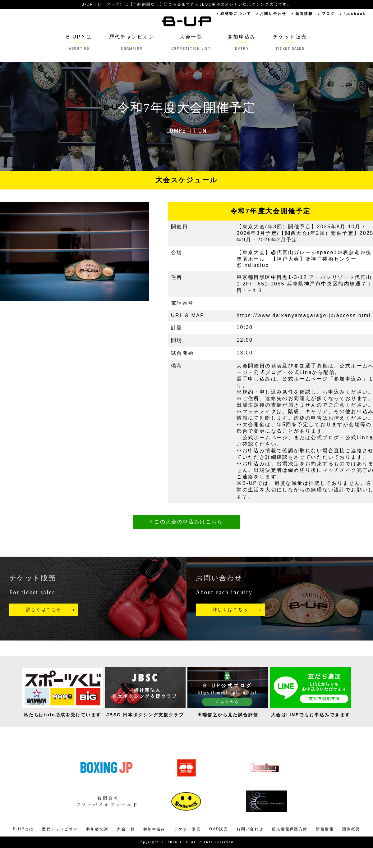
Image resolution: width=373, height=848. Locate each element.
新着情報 (303, 13)
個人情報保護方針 (289, 829)
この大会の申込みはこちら (188, 521)
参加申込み (242, 42)
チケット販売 (291, 42)
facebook (354, 13)
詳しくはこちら (44, 609)
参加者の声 (97, 829)
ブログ (327, 13)
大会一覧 (191, 42)
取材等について (234, 13)
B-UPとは (78, 42)
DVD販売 (218, 829)
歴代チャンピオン (131, 42)
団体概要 (351, 829)
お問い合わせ (272, 13)
